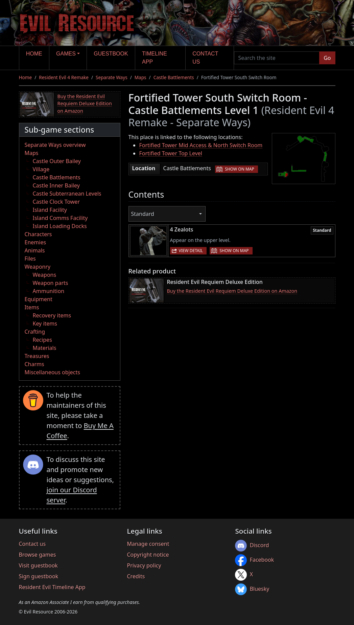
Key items (45, 323)
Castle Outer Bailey (57, 161)
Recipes (42, 339)
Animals (35, 250)
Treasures (37, 356)
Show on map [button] (239, 169)
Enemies (35, 242)
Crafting (35, 331)
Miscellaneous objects (52, 372)
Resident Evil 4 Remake (64, 77)
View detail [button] (191, 250)
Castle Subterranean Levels (67, 193)
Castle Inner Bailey (56, 185)
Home (34, 54)
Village (41, 169)
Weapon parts (50, 283)
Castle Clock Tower (56, 201)
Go (327, 58)
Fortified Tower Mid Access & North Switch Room (201, 145)
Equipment (38, 299)
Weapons (44, 274)
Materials (44, 348)
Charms (34, 364)
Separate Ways (111, 77)
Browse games (37, 554)
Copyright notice (148, 554)
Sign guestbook (38, 576)
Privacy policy (144, 565)
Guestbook (111, 54)
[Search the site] (277, 57)
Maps (140, 77)
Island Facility (50, 210)
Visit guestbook (38, 565)
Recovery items (52, 315)
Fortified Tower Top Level (170, 153)
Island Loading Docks (60, 226)
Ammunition (49, 291)
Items (32, 307)
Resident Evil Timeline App (52, 587)
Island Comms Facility (60, 218)
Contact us (205, 58)
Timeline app (154, 58)
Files (30, 258)
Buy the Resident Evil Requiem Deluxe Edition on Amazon (84, 103)
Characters (38, 234)
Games (66, 54)
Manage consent (148, 544)
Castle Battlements (174, 77)
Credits (136, 576)
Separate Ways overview (55, 145)
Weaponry (38, 266)
